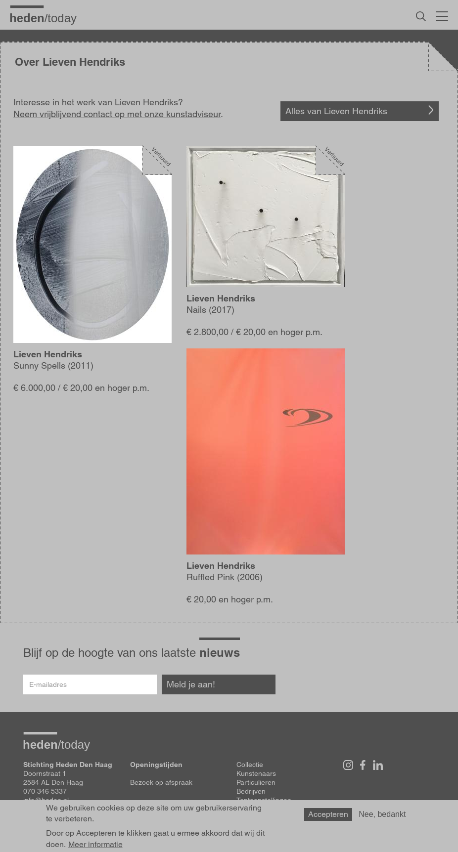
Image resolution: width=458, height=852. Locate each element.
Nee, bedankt (382, 817)
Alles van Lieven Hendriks (336, 111)
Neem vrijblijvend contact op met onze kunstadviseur (117, 114)
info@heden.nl (46, 800)
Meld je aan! (191, 684)
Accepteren (328, 817)
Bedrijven (251, 791)
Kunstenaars (256, 773)
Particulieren (255, 782)
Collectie (249, 764)
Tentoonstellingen (263, 800)
